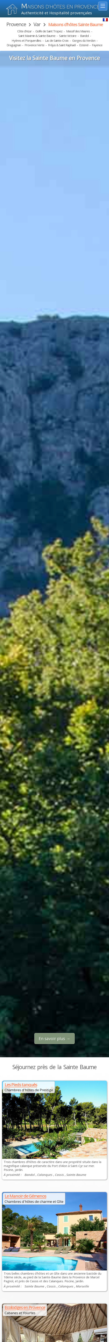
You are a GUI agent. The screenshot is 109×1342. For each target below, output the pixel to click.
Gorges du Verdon (83, 40)
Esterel (83, 45)
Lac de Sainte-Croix (56, 40)
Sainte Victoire (67, 36)
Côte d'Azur (24, 31)
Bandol (84, 36)
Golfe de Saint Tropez (48, 31)
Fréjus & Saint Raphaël (62, 45)
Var (37, 24)
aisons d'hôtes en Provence (60, 7)
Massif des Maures (78, 31)
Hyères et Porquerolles (26, 40)
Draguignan (14, 45)
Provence (16, 24)
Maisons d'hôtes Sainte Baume (75, 24)
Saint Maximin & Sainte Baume (36, 36)
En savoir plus (52, 1038)
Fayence (97, 45)
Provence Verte (34, 45)
